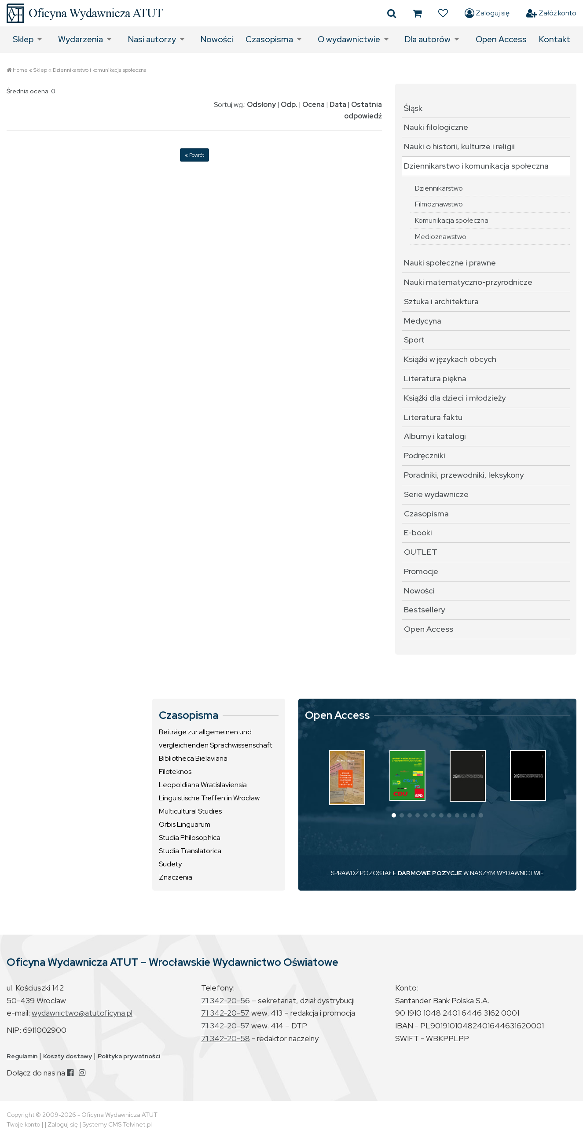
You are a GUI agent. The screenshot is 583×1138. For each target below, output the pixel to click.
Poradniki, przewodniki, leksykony (464, 475)
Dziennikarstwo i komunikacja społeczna (100, 70)
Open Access (501, 39)
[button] (394, 815)
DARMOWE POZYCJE (430, 873)
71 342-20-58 (225, 1038)
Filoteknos (175, 771)
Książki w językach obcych (450, 359)
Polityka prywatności (129, 1056)
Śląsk (413, 108)
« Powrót (194, 154)
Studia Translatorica (190, 850)
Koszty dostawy (67, 1056)
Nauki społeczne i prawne (450, 263)
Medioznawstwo (440, 236)
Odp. (289, 104)
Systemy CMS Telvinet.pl (117, 1124)
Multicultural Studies (190, 811)
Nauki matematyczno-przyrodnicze (468, 282)
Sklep (23, 39)
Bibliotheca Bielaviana (193, 758)
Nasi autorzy (152, 39)
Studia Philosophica (189, 837)
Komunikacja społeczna (451, 220)
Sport (414, 340)
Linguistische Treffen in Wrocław (209, 798)
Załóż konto (551, 13)
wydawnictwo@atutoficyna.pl (82, 1013)
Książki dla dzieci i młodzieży (455, 398)
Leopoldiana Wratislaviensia (203, 784)
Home (20, 70)
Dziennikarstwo (439, 188)
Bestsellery (424, 609)
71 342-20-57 (225, 1013)
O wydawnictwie (349, 39)
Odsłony (261, 104)
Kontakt (554, 39)
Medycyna (422, 321)
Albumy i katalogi (435, 436)
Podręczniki (424, 455)
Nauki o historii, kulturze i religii (459, 146)
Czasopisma (269, 39)
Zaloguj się (487, 13)
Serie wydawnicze (436, 494)
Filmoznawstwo (439, 204)
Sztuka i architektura (441, 301)
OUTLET (420, 552)
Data (338, 104)
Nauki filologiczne (436, 127)
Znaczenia (175, 877)
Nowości (217, 39)
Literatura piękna (435, 378)
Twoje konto (23, 1124)
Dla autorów (428, 39)
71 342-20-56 (225, 1000)
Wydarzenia (80, 39)
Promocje (421, 571)
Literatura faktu (433, 417)
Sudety (170, 864)
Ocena (313, 104)
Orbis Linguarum (184, 824)
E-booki (418, 532)
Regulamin (22, 1056)
